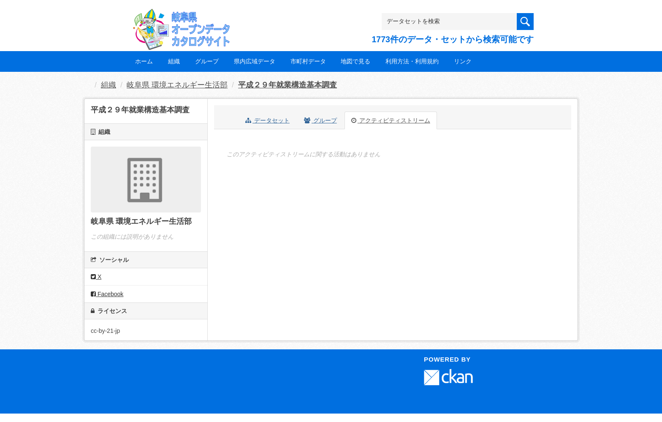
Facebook (107, 294)
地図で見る (355, 61)
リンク (463, 61)
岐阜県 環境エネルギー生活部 (177, 85)
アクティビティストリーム (390, 120)
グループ (207, 61)
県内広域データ (254, 61)
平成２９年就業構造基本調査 (287, 85)
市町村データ (308, 61)
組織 (174, 61)
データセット (267, 120)
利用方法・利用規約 (412, 61)
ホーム (144, 61)
